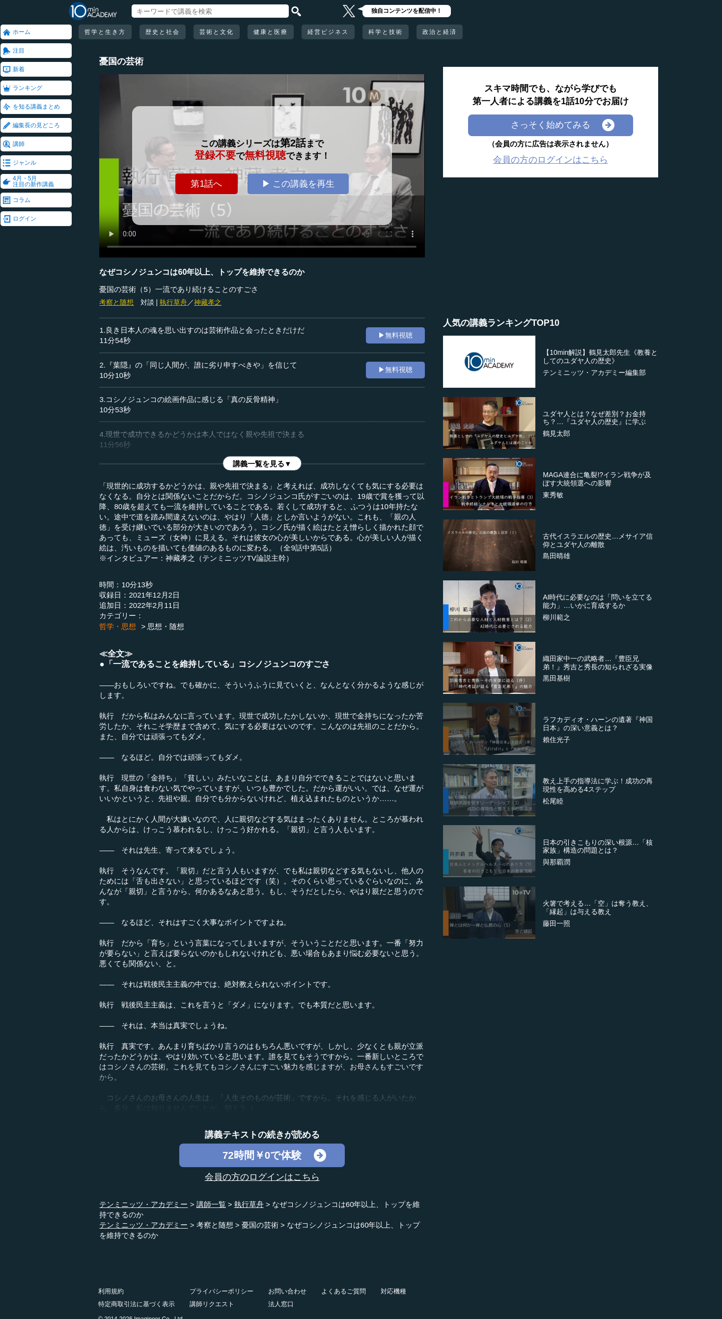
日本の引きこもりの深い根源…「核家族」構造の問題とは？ (598, 846)
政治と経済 (439, 32)
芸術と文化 (216, 32)
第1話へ (206, 184)
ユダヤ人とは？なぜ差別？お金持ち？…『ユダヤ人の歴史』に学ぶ (594, 418)
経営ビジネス (328, 32)
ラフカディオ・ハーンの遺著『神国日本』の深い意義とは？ (598, 724)
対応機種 (393, 1291)
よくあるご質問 (343, 1291)
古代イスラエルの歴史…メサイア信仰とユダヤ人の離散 (598, 540)
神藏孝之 (208, 302)
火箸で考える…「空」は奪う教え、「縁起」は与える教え (598, 907)
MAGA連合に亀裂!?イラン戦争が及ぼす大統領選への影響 (597, 479)
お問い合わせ (287, 1291)
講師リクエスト (212, 1304)
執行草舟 (173, 302)
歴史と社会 (162, 32)
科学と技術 (385, 32)
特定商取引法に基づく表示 (136, 1304)
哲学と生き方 (105, 32)
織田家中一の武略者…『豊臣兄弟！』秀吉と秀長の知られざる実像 (598, 663)
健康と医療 (270, 32)
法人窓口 (281, 1304)
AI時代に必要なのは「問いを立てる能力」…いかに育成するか (597, 601)
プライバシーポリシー (221, 1291)
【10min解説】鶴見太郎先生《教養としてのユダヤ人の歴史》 (600, 356)
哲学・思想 (117, 626)
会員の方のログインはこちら (262, 1177)
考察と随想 (116, 302)
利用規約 (111, 1291)
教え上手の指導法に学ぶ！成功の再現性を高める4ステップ (598, 785)
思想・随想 (165, 626)
